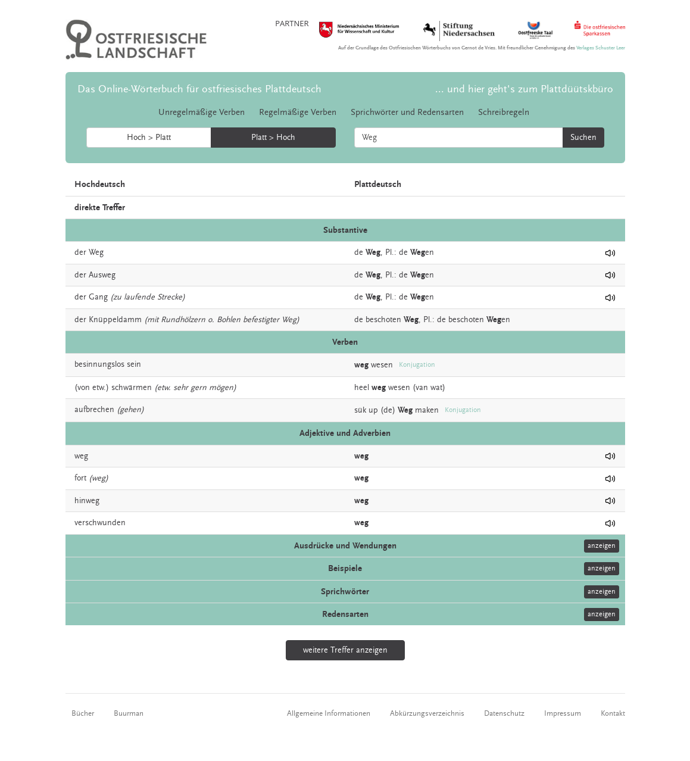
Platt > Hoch (273, 137)
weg (81, 456)
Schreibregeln (503, 112)
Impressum (562, 713)
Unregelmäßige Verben (201, 112)
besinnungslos (99, 364)
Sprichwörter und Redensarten (407, 112)
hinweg (86, 501)
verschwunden (100, 523)
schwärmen (131, 387)
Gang (98, 297)
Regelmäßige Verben (297, 112)
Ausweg (102, 275)
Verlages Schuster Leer (600, 48)
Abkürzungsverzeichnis (427, 713)
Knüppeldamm (115, 320)
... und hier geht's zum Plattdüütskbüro (524, 89)
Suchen (583, 137)
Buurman (128, 713)
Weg (96, 252)
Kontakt (613, 713)
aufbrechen (94, 409)
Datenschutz (504, 713)
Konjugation (417, 365)
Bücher (82, 713)
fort (80, 478)
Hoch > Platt (149, 137)
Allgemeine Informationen (328, 713)
